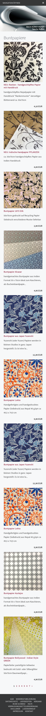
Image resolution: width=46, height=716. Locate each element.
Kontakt (29, 711)
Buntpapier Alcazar (13, 271)
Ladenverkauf (28, 708)
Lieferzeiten (26, 701)
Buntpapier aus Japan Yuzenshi (18, 336)
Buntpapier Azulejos (13, 593)
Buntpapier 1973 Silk (13, 211)
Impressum (18, 711)
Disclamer (15, 708)
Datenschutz (12, 701)
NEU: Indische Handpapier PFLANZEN (21, 152)
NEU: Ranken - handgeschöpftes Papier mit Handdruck (22, 86)
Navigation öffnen (11, 3)
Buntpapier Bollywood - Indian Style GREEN (21, 659)
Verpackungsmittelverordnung (23, 706)
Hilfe (30, 704)
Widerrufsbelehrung (26, 699)
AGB (12, 699)
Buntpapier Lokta (12, 400)
